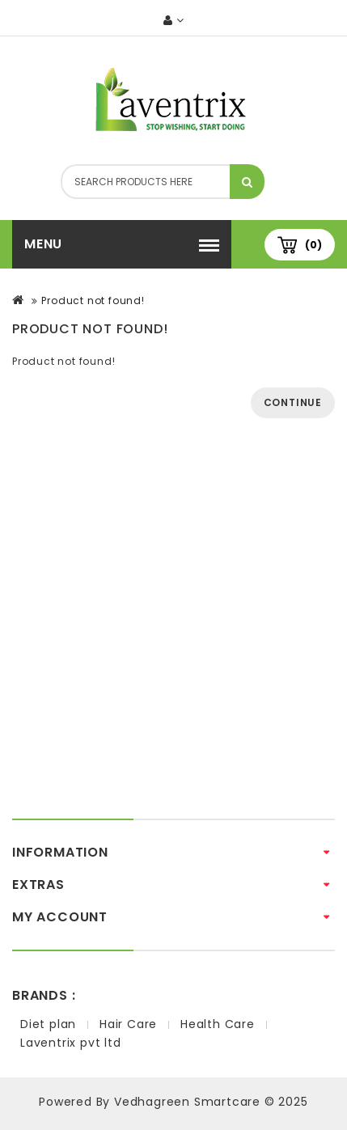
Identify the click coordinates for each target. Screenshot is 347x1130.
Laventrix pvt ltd (70, 1043)
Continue (293, 402)
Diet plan (48, 1024)
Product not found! (92, 300)
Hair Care (128, 1024)
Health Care (217, 1024)
